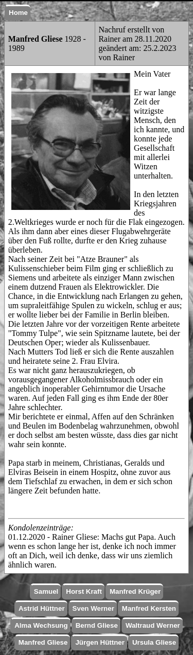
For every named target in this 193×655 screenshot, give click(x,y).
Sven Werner (93, 608)
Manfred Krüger (135, 591)
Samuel (46, 591)
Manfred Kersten (149, 608)
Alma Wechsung (40, 625)
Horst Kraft (84, 591)
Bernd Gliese (97, 625)
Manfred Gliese (43, 642)
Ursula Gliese (154, 642)
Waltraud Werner (153, 625)
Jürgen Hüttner (100, 642)
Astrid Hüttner (42, 608)
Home (18, 12)
